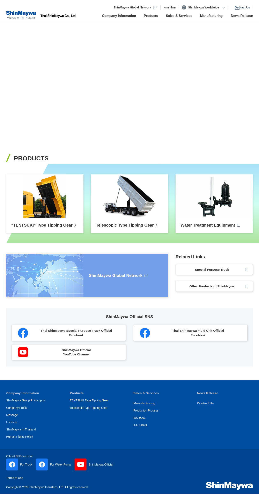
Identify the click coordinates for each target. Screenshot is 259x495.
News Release (208, 395)
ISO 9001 (139, 420)
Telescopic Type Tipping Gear (89, 410)
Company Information (23, 395)
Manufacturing (144, 405)
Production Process (145, 413)
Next (247, 78)
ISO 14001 (140, 427)
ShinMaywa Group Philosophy (25, 403)
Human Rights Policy (19, 439)
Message (12, 417)
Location (11, 424)
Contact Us (205, 405)
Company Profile (17, 410)
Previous (12, 78)
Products (77, 395)
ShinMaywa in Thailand (21, 432)
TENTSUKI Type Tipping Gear (89, 403)
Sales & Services (146, 395)
